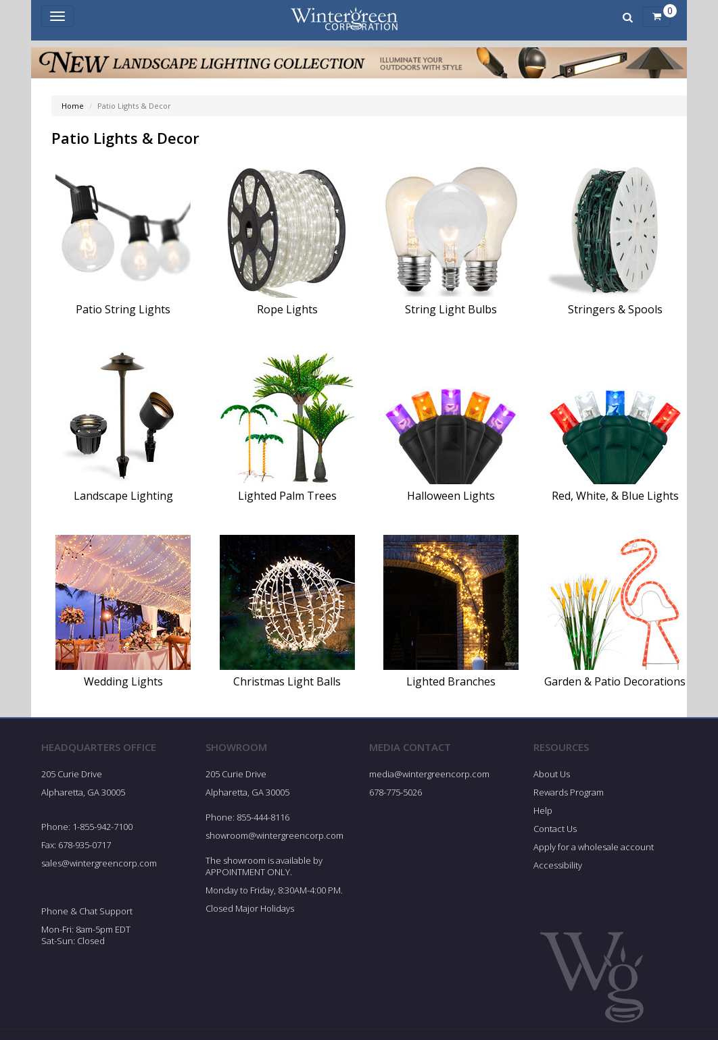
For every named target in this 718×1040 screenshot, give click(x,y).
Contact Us (555, 829)
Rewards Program (568, 792)
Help (542, 810)
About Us (551, 774)
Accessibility (557, 865)
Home (73, 106)
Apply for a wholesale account (593, 847)
